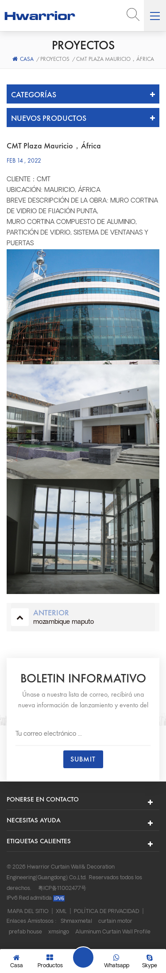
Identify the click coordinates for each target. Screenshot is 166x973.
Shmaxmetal (76, 921)
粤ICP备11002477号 (62, 888)
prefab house (25, 932)
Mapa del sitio (28, 911)
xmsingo (58, 932)
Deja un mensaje (83, 957)
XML (61, 911)
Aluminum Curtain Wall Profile (113, 932)
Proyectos (54, 59)
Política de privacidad (106, 911)
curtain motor (115, 921)
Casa (23, 59)
